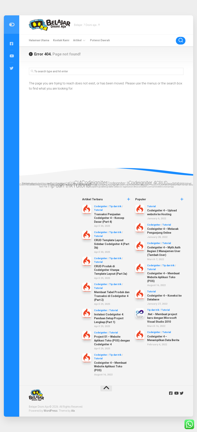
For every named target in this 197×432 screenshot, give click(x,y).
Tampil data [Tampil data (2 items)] (187, 185)
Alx (73, 410)
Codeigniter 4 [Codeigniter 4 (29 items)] (142, 182)
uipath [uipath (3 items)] (94, 186)
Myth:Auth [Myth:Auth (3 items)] (97, 184)
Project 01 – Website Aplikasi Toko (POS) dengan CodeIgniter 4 (112, 340)
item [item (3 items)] (39, 184)
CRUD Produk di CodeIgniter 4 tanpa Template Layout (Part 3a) (110, 270)
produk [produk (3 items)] (131, 184)
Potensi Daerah (100, 40)
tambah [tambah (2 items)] (177, 185)
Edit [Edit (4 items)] (22, 184)
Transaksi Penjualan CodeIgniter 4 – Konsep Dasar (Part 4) (109, 218)
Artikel (77, 40)
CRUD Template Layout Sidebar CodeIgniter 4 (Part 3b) (111, 244)
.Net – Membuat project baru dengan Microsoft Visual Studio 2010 (162, 318)
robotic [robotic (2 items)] (138, 185)
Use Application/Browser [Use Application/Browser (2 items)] (129, 186)
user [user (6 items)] (144, 186)
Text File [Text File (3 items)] (43, 186)
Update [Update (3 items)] (101, 186)
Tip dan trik (115, 206)
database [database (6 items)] (178, 183)
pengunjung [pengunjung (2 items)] (108, 185)
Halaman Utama (39, 40)
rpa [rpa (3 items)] (172, 184)
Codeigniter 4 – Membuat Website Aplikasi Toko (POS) (110, 366)
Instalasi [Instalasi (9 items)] (30, 184)
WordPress (51, 410)
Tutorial (98, 210)
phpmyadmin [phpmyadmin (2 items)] (120, 185)
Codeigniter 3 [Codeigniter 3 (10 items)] (118, 183)
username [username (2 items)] (152, 186)
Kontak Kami (61, 40)
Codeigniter (100, 206)
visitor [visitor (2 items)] (164, 186)
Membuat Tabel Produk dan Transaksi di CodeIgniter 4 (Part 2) (111, 296)
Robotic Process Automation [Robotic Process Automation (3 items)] (155, 184)
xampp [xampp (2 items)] (170, 186)
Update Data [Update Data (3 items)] (111, 186)
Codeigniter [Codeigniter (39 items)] (94, 183)
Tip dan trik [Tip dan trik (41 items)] (60, 186)
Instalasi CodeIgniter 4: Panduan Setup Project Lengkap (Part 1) (109, 318)
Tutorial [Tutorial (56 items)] (82, 185)
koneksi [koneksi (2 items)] (44, 185)
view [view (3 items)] (159, 186)
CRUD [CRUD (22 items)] (162, 182)
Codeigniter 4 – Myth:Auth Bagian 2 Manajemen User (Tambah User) (163, 251)
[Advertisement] (53, 254)
